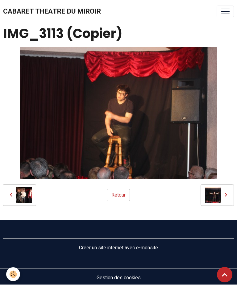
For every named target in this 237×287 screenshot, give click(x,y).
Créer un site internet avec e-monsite (118, 248)
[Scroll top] (224, 274)
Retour (118, 195)
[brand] (52, 11)
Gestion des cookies (119, 278)
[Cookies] (13, 274)
